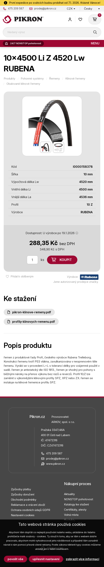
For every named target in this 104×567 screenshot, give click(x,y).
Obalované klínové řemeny (23, 83)
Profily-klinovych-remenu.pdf (33, 321)
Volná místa (71, 515)
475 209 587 (16, 8)
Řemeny (54, 78)
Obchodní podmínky (23, 499)
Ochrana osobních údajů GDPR (30, 510)
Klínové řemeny (75, 78)
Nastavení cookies (22, 515)
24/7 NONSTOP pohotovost (25, 43)
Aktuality (69, 494)
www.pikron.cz (55, 463)
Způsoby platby (21, 489)
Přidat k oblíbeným (22, 276)
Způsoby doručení (22, 494)
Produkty (9, 78)
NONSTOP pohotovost (78, 499)
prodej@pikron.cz (45, 8)
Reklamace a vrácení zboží (28, 505)
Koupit (66, 260)
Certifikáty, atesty (75, 509)
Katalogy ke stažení (76, 504)
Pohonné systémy (32, 78)
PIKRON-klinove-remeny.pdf (31, 312)
